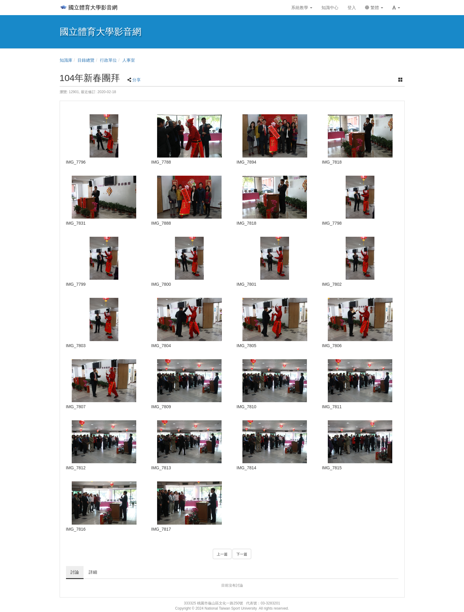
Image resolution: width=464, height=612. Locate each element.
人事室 (128, 60)
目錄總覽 (85, 60)
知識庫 (66, 60)
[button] (396, 7)
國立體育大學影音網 (88, 8)
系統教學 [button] (301, 7)
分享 (136, 79)
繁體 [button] (374, 7)
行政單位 (108, 60)
